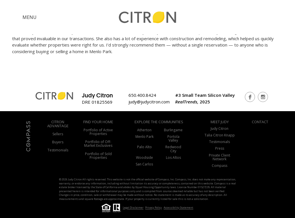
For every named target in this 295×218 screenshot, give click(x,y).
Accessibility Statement (178, 208)
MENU (29, 17)
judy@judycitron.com (149, 102)
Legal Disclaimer (133, 208)
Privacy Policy (153, 208)
